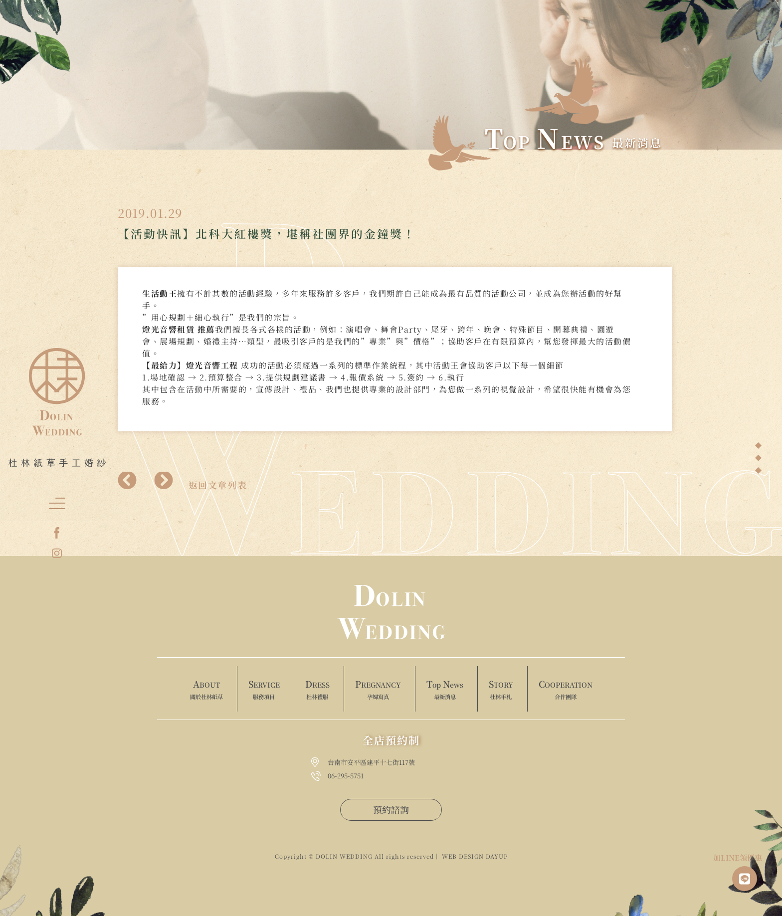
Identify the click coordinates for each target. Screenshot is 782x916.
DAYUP (497, 856)
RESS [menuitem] (317, 689)
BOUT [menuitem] (206, 689)
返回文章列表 (218, 484)
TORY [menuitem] (501, 689)
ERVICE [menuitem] (264, 689)
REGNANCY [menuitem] (378, 689)
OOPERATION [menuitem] (565, 689)
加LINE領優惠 (737, 857)
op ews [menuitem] (444, 689)
